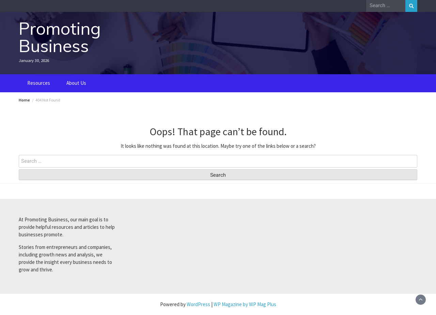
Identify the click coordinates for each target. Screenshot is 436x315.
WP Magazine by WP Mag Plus (245, 304)
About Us (76, 83)
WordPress (198, 304)
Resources (38, 83)
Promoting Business (60, 37)
